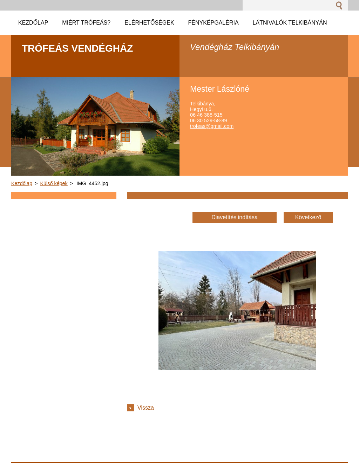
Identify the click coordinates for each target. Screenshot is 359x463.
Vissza (145, 408)
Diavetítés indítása (234, 217)
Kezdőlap (21, 183)
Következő (308, 217)
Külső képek (53, 183)
